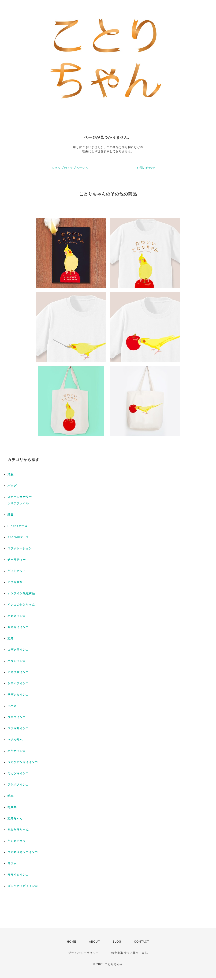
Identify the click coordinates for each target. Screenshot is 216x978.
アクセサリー (16, 582)
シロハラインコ (18, 683)
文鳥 (10, 638)
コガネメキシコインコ (22, 852)
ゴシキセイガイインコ (22, 886)
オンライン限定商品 (21, 593)
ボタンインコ (16, 661)
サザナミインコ (18, 694)
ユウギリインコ (18, 728)
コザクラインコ (18, 649)
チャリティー (16, 559)
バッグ (12, 485)
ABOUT (94, 941)
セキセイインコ (18, 627)
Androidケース (18, 537)
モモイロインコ (18, 874)
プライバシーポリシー (83, 953)
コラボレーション (19, 548)
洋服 (10, 474)
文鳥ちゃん (15, 818)
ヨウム (12, 863)
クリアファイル (18, 503)
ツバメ (12, 706)
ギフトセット (16, 571)
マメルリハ (15, 739)
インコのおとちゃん (21, 604)
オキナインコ (16, 751)
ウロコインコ (16, 717)
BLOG (117, 941)
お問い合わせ (146, 167)
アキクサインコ (18, 672)
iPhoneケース (17, 526)
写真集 (12, 807)
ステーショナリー (19, 496)
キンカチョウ (16, 841)
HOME (71, 941)
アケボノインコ (18, 784)
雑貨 (10, 514)
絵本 (10, 796)
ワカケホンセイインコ (22, 762)
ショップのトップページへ (70, 167)
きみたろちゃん (18, 829)
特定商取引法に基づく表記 (129, 953)
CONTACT (141, 941)
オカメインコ (16, 616)
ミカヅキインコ (18, 773)
